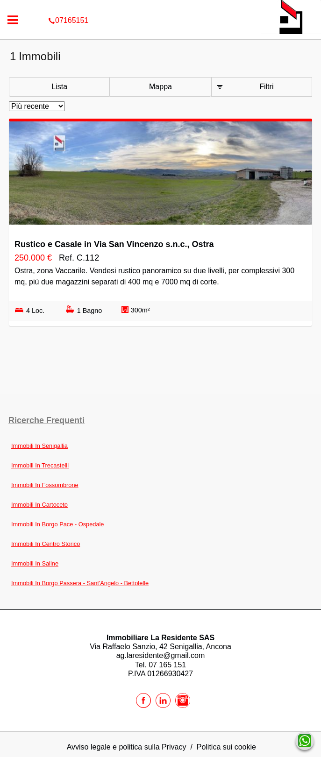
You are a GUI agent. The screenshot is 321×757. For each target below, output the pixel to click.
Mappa (160, 87)
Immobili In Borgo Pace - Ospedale (57, 524)
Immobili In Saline (34, 563)
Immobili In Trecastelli (40, 465)
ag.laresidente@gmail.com (160, 655)
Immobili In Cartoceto (39, 504)
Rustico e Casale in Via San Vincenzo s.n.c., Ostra (114, 244)
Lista (59, 87)
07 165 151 (167, 665)
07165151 (160, 6)
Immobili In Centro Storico (45, 543)
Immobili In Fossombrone (44, 484)
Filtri (266, 87)
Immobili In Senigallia (39, 445)
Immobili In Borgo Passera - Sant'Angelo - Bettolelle (80, 583)
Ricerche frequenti (46, 420)
